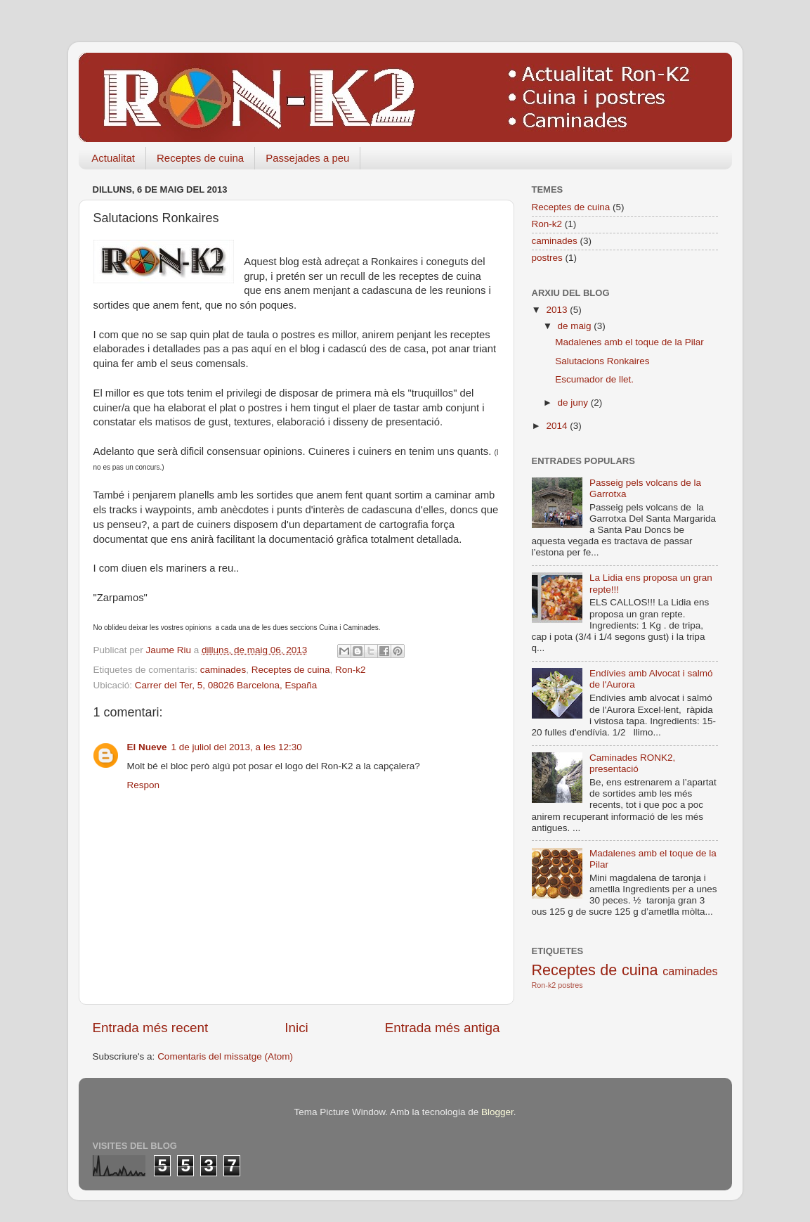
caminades (223, 669)
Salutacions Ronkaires (602, 361)
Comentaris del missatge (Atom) (225, 1056)
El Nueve (147, 747)
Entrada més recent (151, 1027)
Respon (143, 785)
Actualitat (113, 158)
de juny (574, 402)
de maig (576, 326)
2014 (558, 425)
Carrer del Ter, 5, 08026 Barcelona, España (226, 685)
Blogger (497, 1112)
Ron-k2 (350, 669)
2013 (558, 309)
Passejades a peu (307, 158)
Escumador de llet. (594, 379)
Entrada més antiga (442, 1027)
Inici (296, 1027)
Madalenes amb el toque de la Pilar (629, 342)
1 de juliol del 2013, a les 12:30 (236, 747)
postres (547, 257)
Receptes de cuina (200, 158)
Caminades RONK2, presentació (632, 763)
